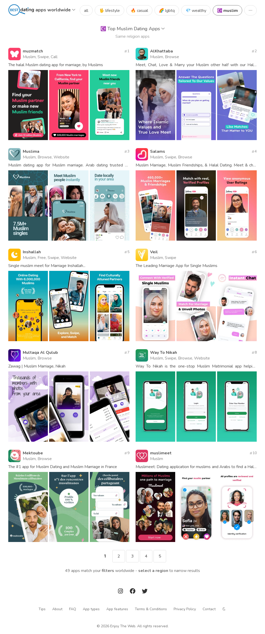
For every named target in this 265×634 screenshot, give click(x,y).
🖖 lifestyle (109, 10)
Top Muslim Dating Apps (132, 29)
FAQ (72, 609)
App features (117, 609)
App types (91, 609)
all (86, 10)
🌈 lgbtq (167, 10)
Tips (42, 609)
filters (108, 571)
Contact (209, 609)
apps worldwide (55, 10)
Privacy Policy (185, 609)
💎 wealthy (196, 10)
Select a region (153, 571)
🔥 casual (139, 10)
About (57, 609)
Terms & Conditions (151, 609)
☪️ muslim (227, 10)
